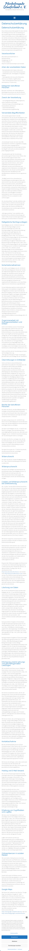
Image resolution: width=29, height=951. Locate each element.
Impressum (20, 949)
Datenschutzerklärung (12, 949)
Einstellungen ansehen (14, 945)
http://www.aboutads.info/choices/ (10, 572)
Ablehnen (14, 941)
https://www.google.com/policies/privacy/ (12, 911)
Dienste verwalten (14, 933)
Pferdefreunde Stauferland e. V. (14, 5)
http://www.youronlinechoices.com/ (13, 573)
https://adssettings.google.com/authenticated (13, 913)
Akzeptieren (14, 937)
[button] (26, 917)
